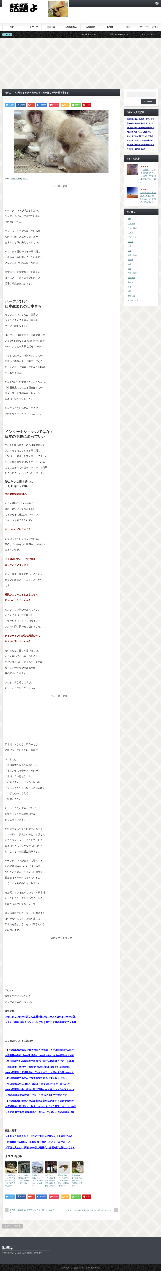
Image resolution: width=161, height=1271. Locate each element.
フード (130, 232)
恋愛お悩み (132, 255)
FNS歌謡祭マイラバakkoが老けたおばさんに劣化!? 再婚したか (10, 1180)
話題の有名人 (71, 27)
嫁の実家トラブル (97, 34)
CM (129, 219)
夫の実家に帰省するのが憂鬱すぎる (140, 145)
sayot (25, 178)
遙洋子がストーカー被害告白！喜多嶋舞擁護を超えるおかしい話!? (50, 1180)
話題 (129, 291)
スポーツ (131, 223)
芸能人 (130, 282)
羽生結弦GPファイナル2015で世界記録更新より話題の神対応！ (63, 1180)
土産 (129, 246)
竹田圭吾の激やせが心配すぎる (139, 132)
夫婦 (129, 251)
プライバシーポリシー (149, 28)
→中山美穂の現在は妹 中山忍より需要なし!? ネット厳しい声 (37, 1083)
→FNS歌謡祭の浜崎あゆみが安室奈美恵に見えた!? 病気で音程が (39, 1100)
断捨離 (110, 27)
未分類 (130, 260)
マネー (130, 242)
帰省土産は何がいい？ (127, 34)
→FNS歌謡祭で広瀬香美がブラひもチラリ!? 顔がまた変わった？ (39, 1072)
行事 (129, 287)
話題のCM (90, 27)
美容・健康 (132, 273)
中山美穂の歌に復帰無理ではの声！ (140, 128)
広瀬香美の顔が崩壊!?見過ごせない (140, 123)
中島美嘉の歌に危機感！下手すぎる (140, 119)
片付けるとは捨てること (136, 149)
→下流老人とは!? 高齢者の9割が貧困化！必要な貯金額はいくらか (40, 1147)
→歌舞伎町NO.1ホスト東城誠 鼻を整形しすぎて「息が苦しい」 (38, 1141)
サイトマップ (32, 27)
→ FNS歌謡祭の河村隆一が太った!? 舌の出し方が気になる (36, 1095)
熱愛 (129, 269)
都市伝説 (51, 27)
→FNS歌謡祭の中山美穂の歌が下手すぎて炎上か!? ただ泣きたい (39, 1089)
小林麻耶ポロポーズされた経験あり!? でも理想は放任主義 (77, 1180)
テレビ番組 (132, 228)
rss (157, 3)
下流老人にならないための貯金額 (140, 140)
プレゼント (132, 237)
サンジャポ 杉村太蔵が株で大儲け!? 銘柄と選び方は (23, 1179)
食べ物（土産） (134, 300)
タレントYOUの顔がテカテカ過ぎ (140, 136)
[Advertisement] (80, 64)
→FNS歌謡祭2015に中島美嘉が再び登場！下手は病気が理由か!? (39, 1049)
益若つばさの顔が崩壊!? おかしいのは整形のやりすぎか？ (90, 1210)
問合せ (129, 27)
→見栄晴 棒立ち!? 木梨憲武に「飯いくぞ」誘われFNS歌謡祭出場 (40, 1112)
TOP (12, 27)
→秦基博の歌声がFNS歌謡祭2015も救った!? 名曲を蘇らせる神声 (39, 1055)
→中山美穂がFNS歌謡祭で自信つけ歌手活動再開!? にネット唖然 (39, 1061)
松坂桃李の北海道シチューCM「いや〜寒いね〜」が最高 (37, 1180)
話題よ (8, 1247)
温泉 (129, 264)
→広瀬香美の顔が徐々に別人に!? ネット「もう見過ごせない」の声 (40, 1106)
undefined (15, 178)
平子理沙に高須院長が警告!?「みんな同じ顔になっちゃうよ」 (32, 1211)
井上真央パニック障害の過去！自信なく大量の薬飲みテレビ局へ (148, 175)
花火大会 (131, 278)
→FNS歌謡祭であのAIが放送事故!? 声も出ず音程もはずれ (36, 1078)
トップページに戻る (12, 1226)
